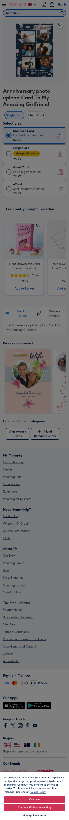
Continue (34, 799)
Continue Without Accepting (34, 807)
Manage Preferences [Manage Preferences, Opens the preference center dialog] (34, 815)
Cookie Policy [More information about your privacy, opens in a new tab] (38, 792)
